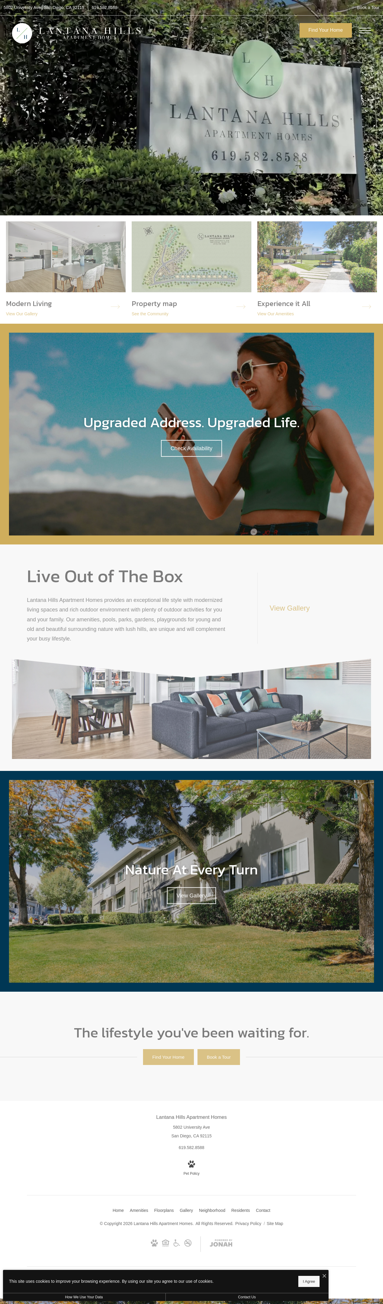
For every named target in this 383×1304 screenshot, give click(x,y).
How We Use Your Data (55, 1297)
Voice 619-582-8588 (215, 1284)
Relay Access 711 (286, 1284)
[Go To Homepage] (76, 33)
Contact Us (159, 1297)
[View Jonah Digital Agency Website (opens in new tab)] (221, 1244)
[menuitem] (118, 1210)
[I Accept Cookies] (208, 1274)
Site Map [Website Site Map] (275, 1223)
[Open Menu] (365, 30)
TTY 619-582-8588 (250, 1284)
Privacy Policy (248, 1223)
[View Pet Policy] (191, 1168)
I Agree (193, 1280)
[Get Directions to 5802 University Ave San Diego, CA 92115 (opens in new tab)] (44, 7)
